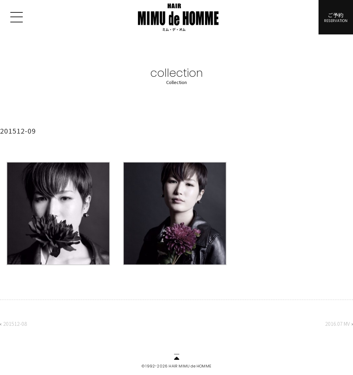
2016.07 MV (337, 323)
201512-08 (15, 323)
